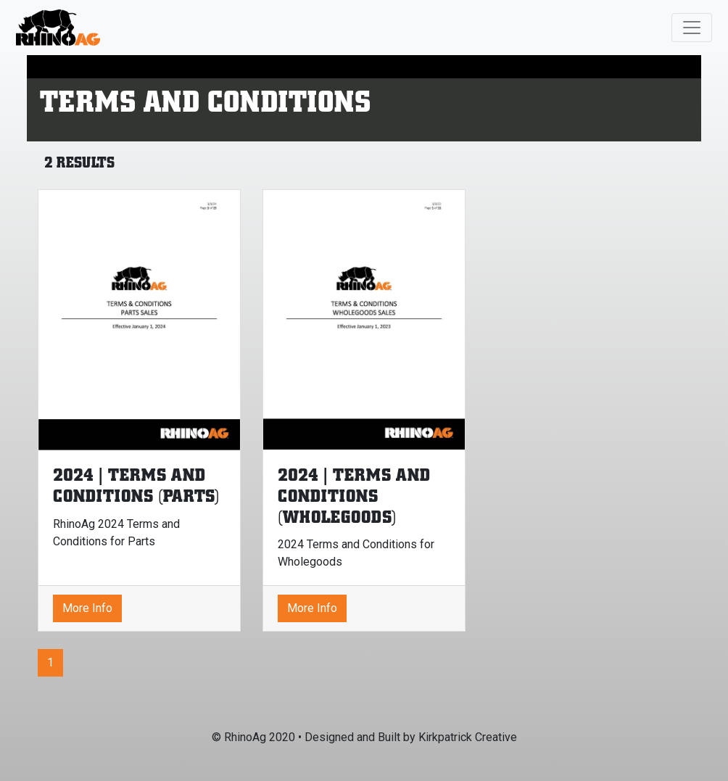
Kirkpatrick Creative (467, 737)
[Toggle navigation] (691, 27)
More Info (87, 608)
